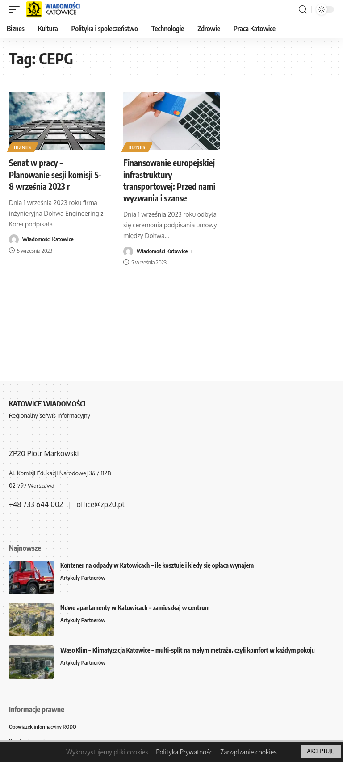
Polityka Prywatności (185, 752)
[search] (303, 10)
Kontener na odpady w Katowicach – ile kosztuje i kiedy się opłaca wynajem (157, 565)
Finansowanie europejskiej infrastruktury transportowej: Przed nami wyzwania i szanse (167, 185)
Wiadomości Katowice (48, 239)
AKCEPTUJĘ (320, 751)
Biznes (23, 147)
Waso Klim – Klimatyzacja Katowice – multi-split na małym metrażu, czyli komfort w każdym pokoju (187, 650)
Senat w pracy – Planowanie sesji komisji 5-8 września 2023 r (53, 174)
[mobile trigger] (16, 9)
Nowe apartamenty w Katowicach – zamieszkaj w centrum (135, 607)
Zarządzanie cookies (248, 752)
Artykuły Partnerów (83, 578)
